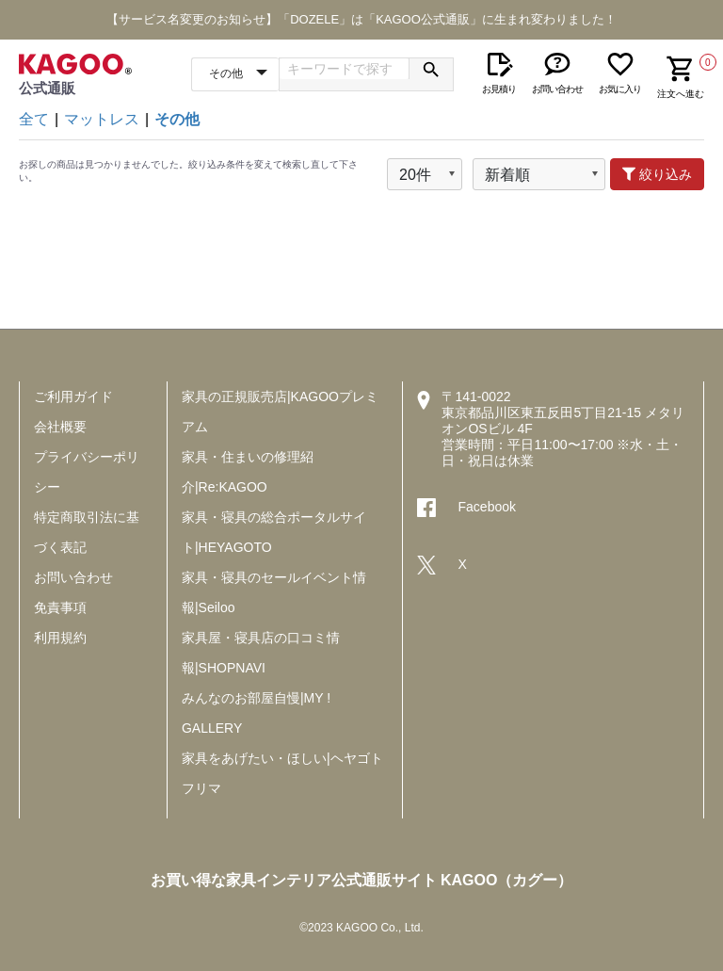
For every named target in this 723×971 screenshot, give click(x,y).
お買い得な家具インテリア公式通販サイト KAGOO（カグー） (362, 880)
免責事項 (60, 607)
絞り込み (657, 174)
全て (34, 119)
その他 (177, 119)
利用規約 (60, 637)
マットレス (101, 119)
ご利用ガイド (73, 396)
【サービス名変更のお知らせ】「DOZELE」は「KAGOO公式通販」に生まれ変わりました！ (361, 19)
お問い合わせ (73, 577)
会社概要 (60, 426)
